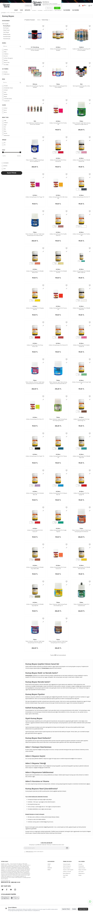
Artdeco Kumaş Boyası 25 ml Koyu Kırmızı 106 (35, 346)
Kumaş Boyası (6, 25)
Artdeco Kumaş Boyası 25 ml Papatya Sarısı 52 (35, 309)
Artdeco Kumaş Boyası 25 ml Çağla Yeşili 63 (58, 531)
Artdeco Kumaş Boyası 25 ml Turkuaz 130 (58, 457)
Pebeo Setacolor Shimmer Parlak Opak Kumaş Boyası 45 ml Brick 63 (81, 531)
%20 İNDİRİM (75, 10)
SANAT (16, 10)
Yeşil (4, 120)
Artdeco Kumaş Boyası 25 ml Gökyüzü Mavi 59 (58, 494)
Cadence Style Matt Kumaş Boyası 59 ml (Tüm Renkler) (81, 49)
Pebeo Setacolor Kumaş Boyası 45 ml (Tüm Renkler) (58, 87)
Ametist (5, 86)
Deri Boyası (6, 28)
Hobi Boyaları (12, 12)
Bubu (4, 52)
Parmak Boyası (6, 38)
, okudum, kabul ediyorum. (33, 851)
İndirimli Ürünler (82, 867)
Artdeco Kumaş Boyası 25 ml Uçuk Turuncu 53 (58, 568)
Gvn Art (5, 56)
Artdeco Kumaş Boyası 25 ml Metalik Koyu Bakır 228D (34, 568)
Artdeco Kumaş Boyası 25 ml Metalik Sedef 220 (81, 309)
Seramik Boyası (6, 36)
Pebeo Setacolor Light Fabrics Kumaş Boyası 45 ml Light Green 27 (81, 124)
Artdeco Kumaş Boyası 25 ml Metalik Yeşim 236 (81, 457)
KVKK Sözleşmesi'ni (29, 851)
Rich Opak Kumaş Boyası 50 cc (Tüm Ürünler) (81, 87)
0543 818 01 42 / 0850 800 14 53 (10, 882)
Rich (81, 84)
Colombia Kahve (7, 98)
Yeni (4, 168)
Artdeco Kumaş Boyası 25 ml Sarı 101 (35, 419)
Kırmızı (4, 133)
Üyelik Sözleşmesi (67, 866)
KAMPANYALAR (48, 10)
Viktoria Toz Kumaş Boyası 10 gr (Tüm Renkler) (35, 87)
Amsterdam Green (7, 88)
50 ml (4, 112)
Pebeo (58, 84)
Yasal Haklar (65, 875)
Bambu (4, 94)
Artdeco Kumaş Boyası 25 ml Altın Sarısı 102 (58, 198)
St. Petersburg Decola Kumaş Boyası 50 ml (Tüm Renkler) (35, 49)
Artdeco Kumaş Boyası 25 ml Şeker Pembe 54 (81, 346)
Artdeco (5, 49)
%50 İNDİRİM (58, 10)
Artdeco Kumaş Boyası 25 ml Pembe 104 (58, 124)
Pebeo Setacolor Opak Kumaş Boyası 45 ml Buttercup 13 (58, 605)
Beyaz (4, 96)
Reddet (74, 909)
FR (3, 143)
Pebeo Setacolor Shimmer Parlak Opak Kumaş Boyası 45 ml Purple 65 (35, 642)
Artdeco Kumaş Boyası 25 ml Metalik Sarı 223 (58, 272)
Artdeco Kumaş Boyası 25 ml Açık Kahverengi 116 (81, 420)
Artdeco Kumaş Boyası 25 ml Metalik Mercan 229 (34, 272)
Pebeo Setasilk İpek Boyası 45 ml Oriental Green (81, 605)
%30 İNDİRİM (66, 10)
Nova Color (5, 62)
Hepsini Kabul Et (83, 909)
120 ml (4, 108)
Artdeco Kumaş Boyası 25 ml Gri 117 (81, 197)
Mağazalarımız (82, 873)
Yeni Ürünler (81, 871)
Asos (4, 92)
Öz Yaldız (5, 64)
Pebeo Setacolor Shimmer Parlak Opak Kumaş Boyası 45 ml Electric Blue (35, 235)
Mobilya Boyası (6, 34)
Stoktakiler (5, 163)
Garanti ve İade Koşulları (68, 869)
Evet (57, 7)
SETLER (40, 10)
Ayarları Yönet (66, 909)
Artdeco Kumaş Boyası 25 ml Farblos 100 (81, 235)
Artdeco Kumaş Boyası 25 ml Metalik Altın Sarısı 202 (81, 568)
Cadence (5, 54)
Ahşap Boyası (6, 30)
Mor (4, 129)
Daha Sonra (49, 7)
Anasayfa (3, 12)
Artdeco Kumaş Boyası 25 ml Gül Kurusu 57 (35, 531)
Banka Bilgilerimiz (66, 873)
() (90, 5)
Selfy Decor (6, 74)
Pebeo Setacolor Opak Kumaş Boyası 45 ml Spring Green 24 (58, 420)
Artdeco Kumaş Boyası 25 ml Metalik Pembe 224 (81, 161)
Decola (4, 72)
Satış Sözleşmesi (66, 867)
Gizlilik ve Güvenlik (67, 871)
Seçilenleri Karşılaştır (29, 19)
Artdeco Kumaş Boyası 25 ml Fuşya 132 (35, 197)
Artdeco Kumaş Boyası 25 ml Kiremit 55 (58, 345)
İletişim (80, 875)
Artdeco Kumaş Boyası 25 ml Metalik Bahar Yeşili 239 (81, 272)
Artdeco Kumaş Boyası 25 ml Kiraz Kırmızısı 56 (58, 161)
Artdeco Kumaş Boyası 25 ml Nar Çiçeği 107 (81, 494)
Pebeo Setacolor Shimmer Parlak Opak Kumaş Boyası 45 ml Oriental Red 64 (35, 383)
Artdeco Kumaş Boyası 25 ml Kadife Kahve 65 (58, 235)
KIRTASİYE (27, 10)
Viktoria (35, 84)
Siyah (4, 125)
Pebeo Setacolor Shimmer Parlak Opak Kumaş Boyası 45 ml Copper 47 (58, 642)
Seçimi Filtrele (11, 173)
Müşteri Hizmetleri (82, 869)
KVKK (64, 877)
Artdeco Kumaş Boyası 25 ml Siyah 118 (35, 456)
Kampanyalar (81, 866)
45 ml (4, 110)
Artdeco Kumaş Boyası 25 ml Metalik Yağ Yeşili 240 (34, 605)
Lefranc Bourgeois (7, 58)
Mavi (4, 131)
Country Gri (5, 101)
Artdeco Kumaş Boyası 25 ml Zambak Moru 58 (35, 494)
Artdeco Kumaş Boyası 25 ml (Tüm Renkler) (58, 49)
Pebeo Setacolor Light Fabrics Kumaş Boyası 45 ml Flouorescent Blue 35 (58, 383)
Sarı (4, 127)
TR (84, 5)
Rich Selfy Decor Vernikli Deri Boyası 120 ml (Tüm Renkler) (34, 124)
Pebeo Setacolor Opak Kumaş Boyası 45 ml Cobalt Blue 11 (35, 161)
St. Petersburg (35, 47)
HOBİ (21, 10)
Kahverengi (5, 135)
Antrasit (5, 90)
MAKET (34, 10)
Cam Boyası (6, 32)
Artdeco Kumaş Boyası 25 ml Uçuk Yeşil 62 (81, 383)
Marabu (5, 60)
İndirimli (4, 166)
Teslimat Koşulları (66, 864)
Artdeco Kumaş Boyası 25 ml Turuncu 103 (58, 309)
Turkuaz (5, 122)
